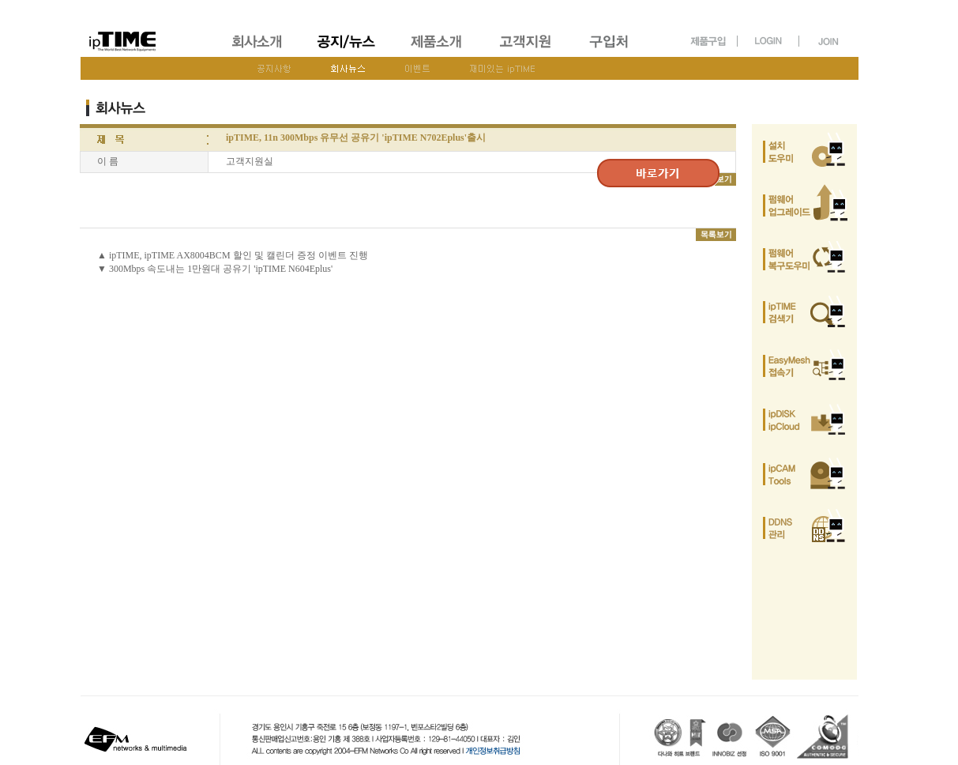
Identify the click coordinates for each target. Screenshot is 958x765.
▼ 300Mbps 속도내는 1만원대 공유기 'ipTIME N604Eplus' (214, 268)
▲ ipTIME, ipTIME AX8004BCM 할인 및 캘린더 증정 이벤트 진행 (232, 255)
